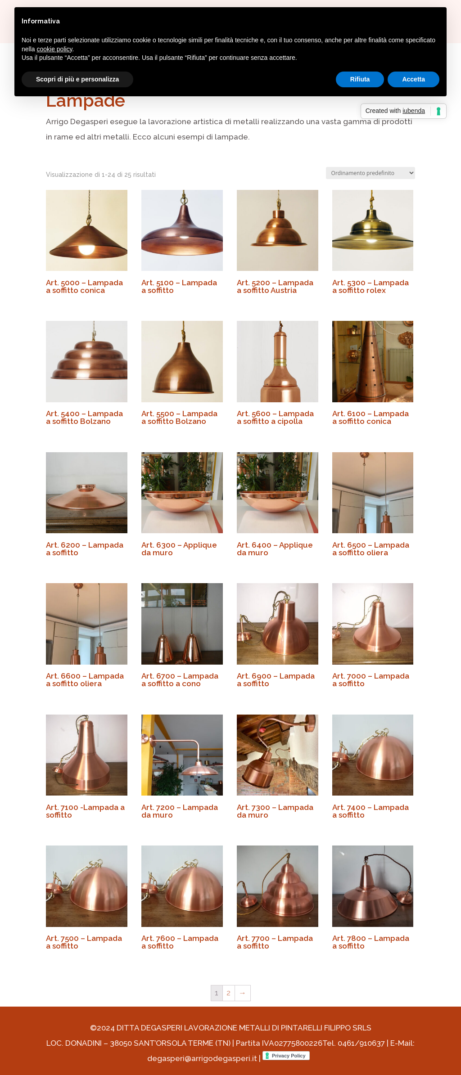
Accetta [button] (413, 79)
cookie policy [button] (54, 49)
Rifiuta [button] (360, 79)
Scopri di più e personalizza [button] (77, 79)
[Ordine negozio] (370, 173)
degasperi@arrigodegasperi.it (202, 1058)
